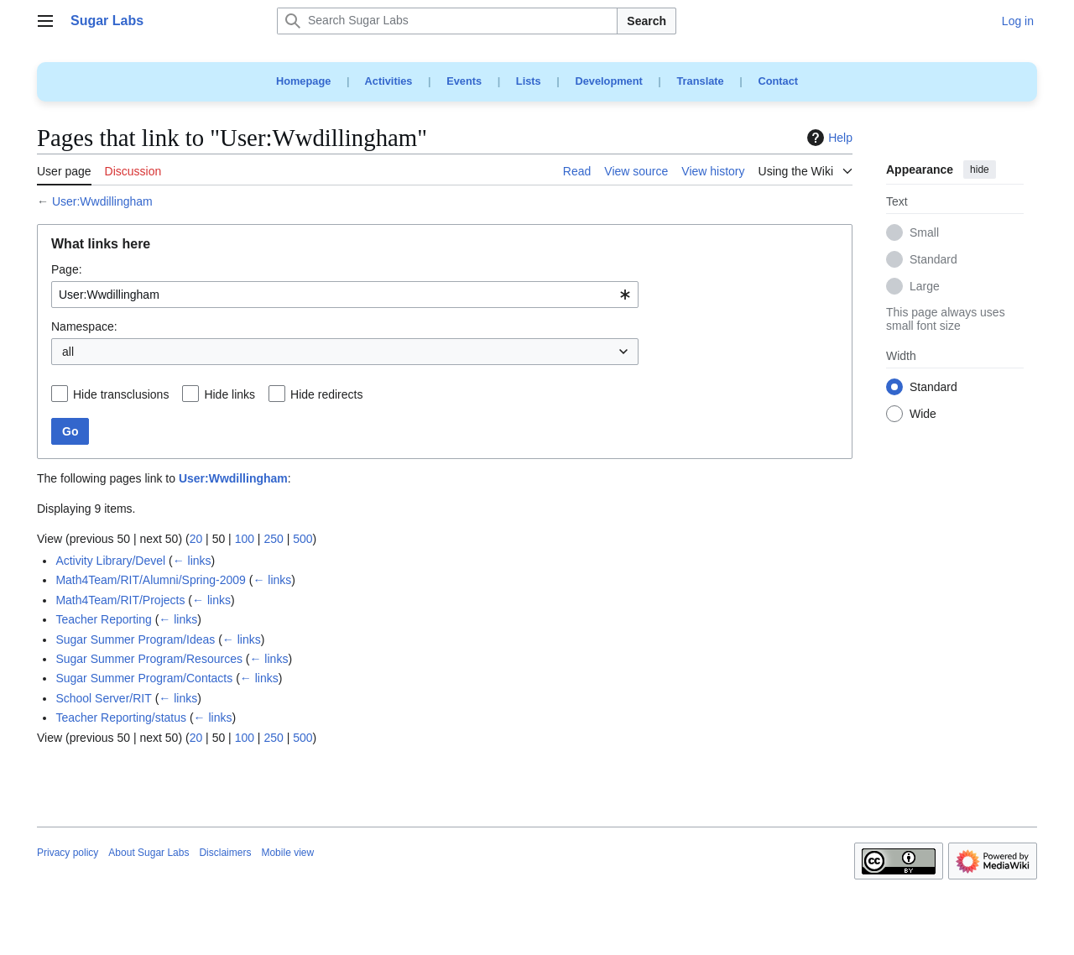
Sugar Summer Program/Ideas (135, 639)
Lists (528, 81)
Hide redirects (326, 394)
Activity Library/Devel (110, 560)
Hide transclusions (121, 394)
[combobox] (345, 294)
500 (302, 538)
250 (273, 538)
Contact (778, 81)
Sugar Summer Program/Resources (148, 658)
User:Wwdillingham (102, 201)
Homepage (303, 81)
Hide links (229, 394)
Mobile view (287, 852)
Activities (389, 81)
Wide (923, 414)
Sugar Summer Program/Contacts (143, 678)
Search (646, 21)
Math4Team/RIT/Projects (120, 600)
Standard (933, 260)
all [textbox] (68, 351)
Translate (700, 81)
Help (827, 137)
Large (925, 287)
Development (608, 81)
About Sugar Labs (148, 852)
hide (979, 169)
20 (196, 538)
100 (244, 538)
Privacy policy (67, 852)
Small (924, 233)
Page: (66, 269)
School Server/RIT (103, 698)
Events (464, 81)
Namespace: (84, 326)
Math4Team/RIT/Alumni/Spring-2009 (150, 580)
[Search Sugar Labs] (447, 21)
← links (192, 560)
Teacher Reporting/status (120, 717)
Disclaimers (225, 852)
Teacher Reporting (103, 619)
